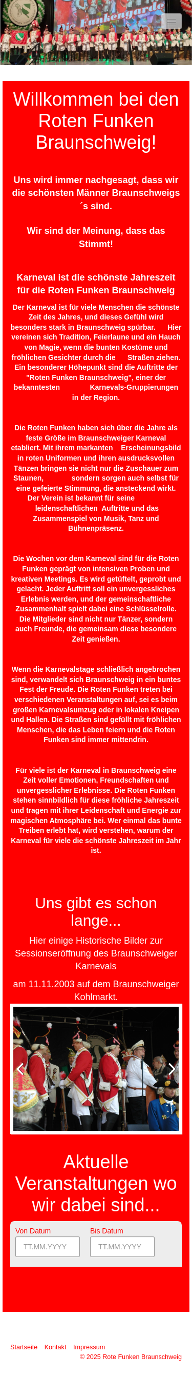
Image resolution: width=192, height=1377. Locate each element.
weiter (168, 1077)
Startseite (23, 1347)
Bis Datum (106, 1231)
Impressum (89, 1347)
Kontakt (56, 1347)
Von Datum (33, 1231)
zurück (23, 1077)
